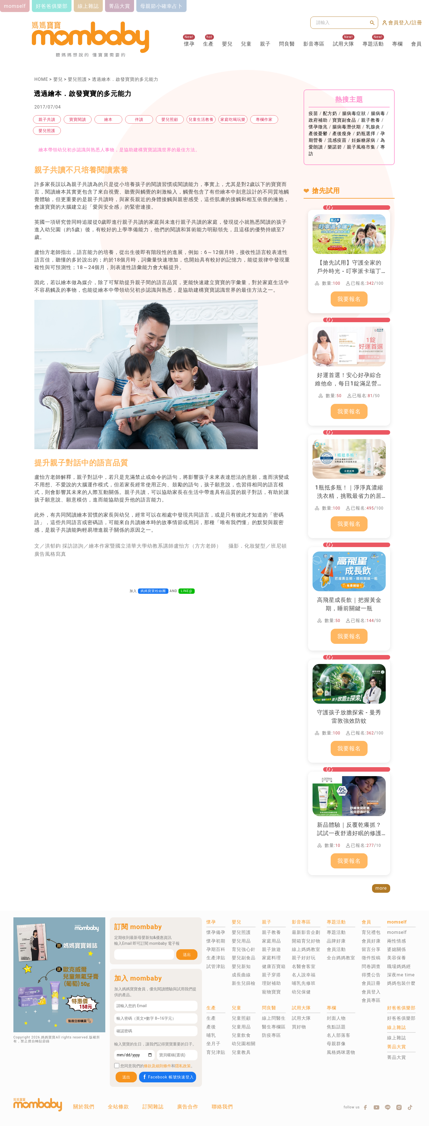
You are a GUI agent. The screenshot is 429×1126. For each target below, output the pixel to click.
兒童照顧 (241, 1018)
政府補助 (318, 120)
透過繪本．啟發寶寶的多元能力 (125, 79)
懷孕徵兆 (318, 126)
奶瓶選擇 (365, 133)
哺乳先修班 (304, 983)
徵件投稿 (371, 957)
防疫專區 (271, 1035)
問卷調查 (371, 966)
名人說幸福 (304, 974)
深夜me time (401, 974)
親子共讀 (47, 119)
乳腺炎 (373, 126)
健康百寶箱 (274, 966)
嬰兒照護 (77, 79)
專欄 (397, 44)
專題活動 (373, 44)
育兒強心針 (244, 949)
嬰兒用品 (241, 941)
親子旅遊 (271, 949)
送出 (187, 954)
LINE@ (186, 591)
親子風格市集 (361, 147)
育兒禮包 (371, 932)
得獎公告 (371, 974)
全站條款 (118, 1106)
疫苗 (313, 113)
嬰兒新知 (241, 966)
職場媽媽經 (399, 966)
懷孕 (189, 44)
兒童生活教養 (201, 119)
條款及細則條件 (157, 1066)
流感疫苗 (337, 140)
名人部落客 (339, 1035)
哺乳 (211, 1035)
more (381, 888)
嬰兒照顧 (169, 119)
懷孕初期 (215, 941)
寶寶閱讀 (77, 119)
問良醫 (287, 44)
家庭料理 (271, 957)
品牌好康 (336, 941)
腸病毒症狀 (354, 113)
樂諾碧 (335, 147)
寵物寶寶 (271, 992)
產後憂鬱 (318, 133)
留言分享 (371, 949)
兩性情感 (396, 941)
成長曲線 (241, 974)
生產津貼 (215, 957)
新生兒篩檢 (244, 983)
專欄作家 (264, 119)
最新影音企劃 (306, 932)
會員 (416, 44)
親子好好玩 (304, 957)
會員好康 (371, 941)
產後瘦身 (341, 133)
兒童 (246, 44)
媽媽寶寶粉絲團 (153, 591)
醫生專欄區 (274, 1027)
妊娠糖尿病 (363, 140)
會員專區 (371, 1000)
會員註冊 (371, 983)
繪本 (108, 119)
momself (397, 932)
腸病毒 (378, 113)
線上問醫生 (274, 1018)
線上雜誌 (396, 1037)
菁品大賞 (396, 1057)
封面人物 (336, 1018)
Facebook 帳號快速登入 (168, 1077)
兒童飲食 (241, 1035)
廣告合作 (187, 1106)
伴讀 (139, 119)
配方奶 (330, 113)
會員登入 (371, 992)
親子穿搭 (271, 974)
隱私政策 (183, 1066)
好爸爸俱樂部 (401, 1018)
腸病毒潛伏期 (346, 126)
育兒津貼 (215, 1052)
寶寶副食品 (344, 120)
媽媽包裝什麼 (401, 983)
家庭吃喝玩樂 (233, 119)
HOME (41, 79)
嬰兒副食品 (244, 957)
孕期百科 (215, 949)
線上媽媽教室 (306, 949)
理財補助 (271, 983)
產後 (211, 1027)
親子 (265, 44)
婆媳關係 (396, 949)
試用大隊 (343, 44)
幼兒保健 (301, 992)
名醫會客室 (304, 966)
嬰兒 (227, 44)
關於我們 (83, 1106)
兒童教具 (241, 1052)
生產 (208, 44)
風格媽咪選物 (341, 1052)
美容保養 (396, 957)
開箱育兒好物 (306, 941)
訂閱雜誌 (153, 1106)
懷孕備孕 (215, 932)
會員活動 (336, 949)
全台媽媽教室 (341, 957)
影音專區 (314, 44)
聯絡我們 (222, 1106)
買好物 (299, 1027)
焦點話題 (336, 1027)
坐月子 (213, 1043)
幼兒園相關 (244, 1043)
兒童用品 (241, 1027)
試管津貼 (215, 966)
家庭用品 (271, 941)
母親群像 (336, 1043)
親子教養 (370, 120)
